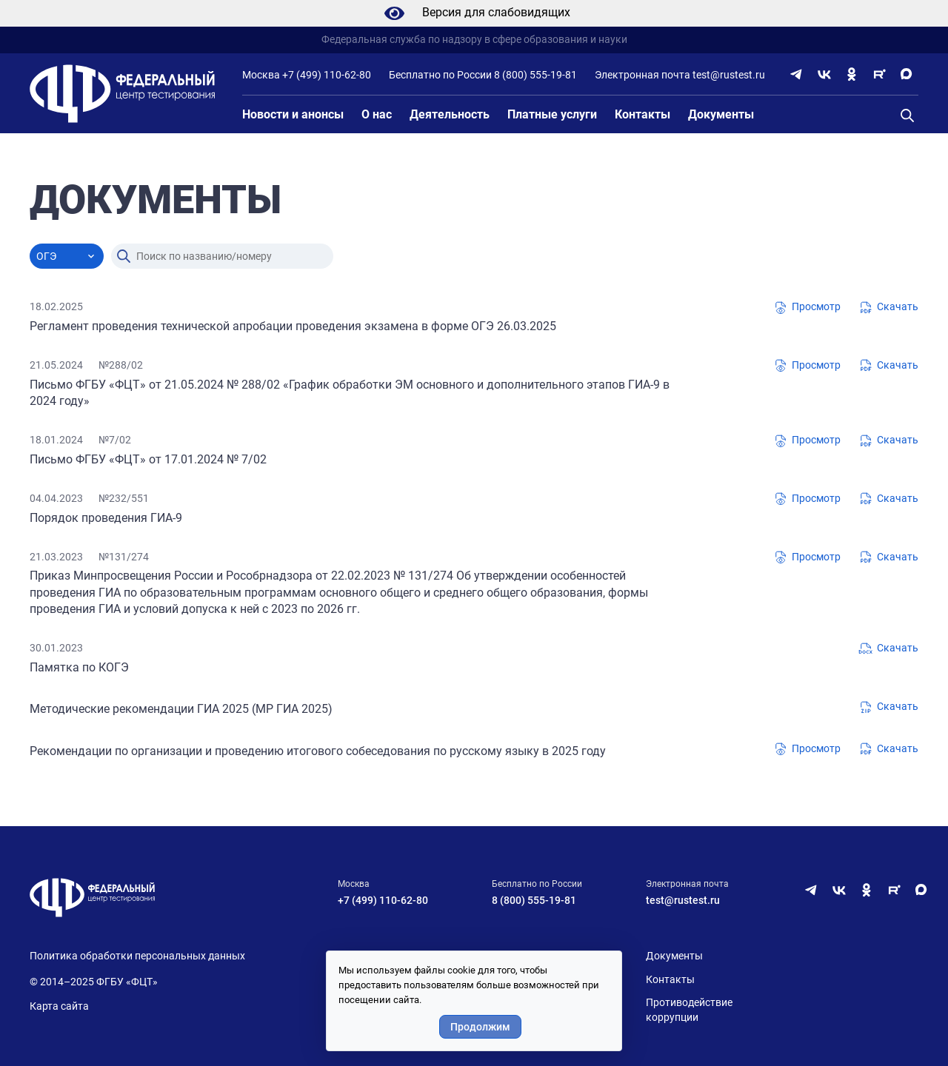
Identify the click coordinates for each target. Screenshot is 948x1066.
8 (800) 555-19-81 (535, 75)
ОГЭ (46, 256)
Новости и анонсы (293, 114)
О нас (376, 114)
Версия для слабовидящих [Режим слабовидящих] (474, 13)
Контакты (642, 114)
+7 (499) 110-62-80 (326, 75)
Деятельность (450, 114)
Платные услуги (552, 114)
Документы (721, 114)
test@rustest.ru (728, 75)
